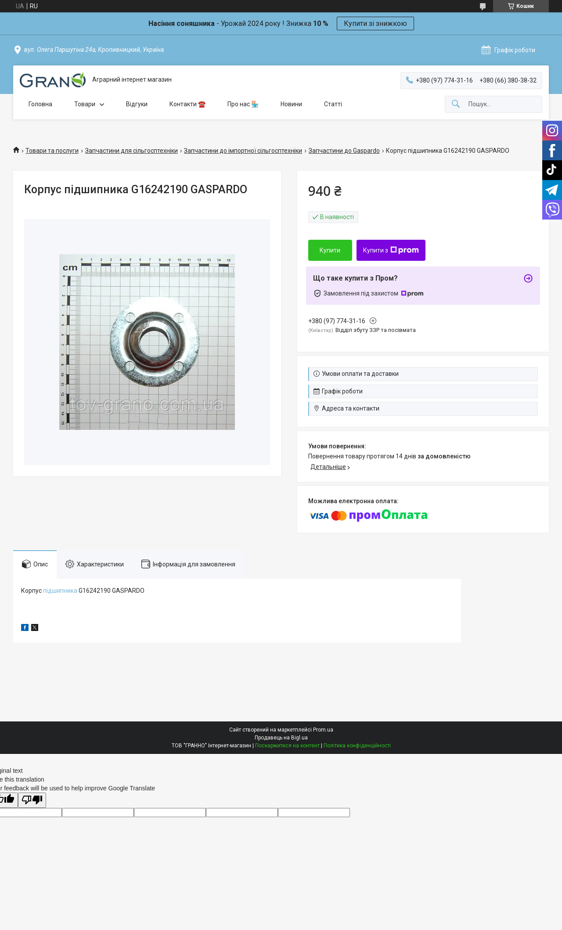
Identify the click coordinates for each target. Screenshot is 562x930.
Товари (84, 104)
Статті (333, 104)
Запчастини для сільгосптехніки (131, 150)
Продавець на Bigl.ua (281, 738)
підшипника (60, 590)
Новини (291, 104)
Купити (330, 250)
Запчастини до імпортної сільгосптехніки (243, 150)
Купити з (391, 250)
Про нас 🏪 (243, 104)
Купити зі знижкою (375, 23)
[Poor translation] (32, 800)
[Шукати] (456, 104)
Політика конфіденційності (357, 746)
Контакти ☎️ (187, 104)
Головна (40, 104)
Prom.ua (323, 730)
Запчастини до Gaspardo (344, 150)
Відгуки (137, 104)
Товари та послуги (52, 150)
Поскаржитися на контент (287, 746)
